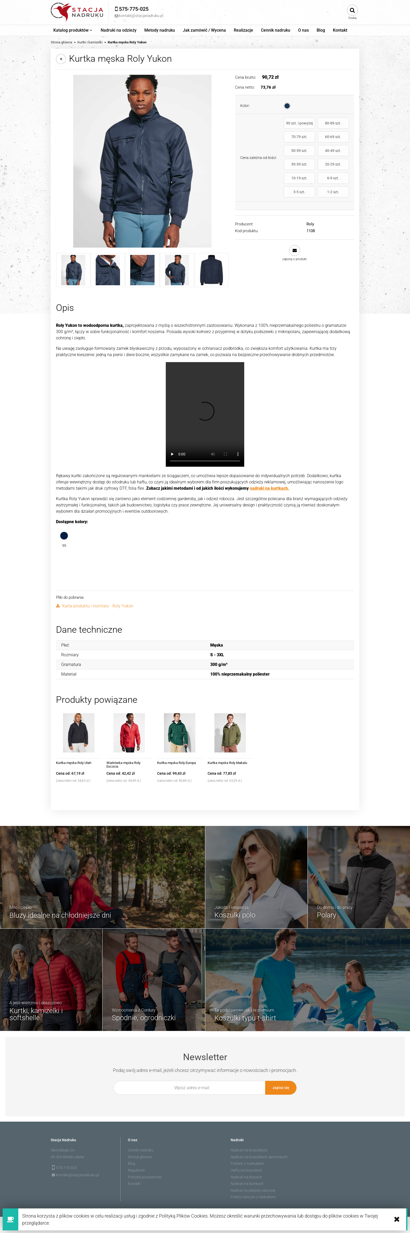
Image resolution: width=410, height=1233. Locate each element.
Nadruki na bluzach (246, 1176)
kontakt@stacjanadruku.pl (77, 1174)
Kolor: (245, 106)
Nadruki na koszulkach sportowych (259, 1156)
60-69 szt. (294, 141)
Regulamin (136, 1169)
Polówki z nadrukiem (247, 1163)
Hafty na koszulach (246, 1169)
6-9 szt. (294, 169)
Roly (310, 201)
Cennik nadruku (140, 1149)
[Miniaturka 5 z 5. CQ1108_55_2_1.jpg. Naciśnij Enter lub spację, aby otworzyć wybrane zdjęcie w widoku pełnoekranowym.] (212, 270)
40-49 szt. (339, 141)
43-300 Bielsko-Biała (67, 1156)
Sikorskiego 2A (63, 1149)
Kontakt (134, 1183)
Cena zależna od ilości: (258, 146)
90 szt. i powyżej (293, 125)
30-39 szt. (294, 155)
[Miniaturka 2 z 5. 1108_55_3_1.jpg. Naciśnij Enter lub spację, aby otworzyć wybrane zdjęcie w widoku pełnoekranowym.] (108, 270)
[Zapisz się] (281, 1088)
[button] (294, 230)
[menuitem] (73, 30)
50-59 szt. (316, 141)
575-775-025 (66, 1167)
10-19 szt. (339, 155)
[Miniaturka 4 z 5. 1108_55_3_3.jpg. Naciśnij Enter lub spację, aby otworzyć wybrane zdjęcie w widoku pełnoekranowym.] (177, 270)
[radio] (287, 105)
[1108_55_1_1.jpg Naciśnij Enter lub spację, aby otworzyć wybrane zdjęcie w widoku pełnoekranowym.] (142, 161)
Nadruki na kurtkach (247, 1183)
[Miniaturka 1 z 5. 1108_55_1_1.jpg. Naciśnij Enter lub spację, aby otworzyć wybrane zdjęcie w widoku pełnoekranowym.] (73, 270)
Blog (131, 1163)
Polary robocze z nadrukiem (253, 1196)
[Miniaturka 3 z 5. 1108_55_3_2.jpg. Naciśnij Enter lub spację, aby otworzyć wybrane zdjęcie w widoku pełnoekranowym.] (142, 270)
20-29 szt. (316, 155)
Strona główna (140, 1156)
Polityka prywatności (145, 1176)
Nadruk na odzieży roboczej (253, 1190)
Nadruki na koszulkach (249, 1149)
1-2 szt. (339, 169)
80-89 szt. (316, 125)
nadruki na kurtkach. (269, 488)
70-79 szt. (339, 125)
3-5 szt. (316, 169)
